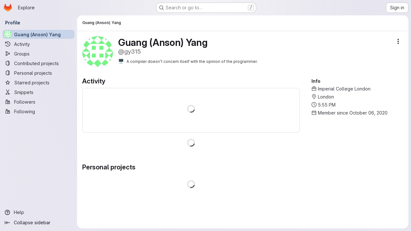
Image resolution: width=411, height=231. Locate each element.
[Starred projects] (38, 82)
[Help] (38, 212)
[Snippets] (38, 92)
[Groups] (38, 53)
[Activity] (38, 43)
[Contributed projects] (38, 63)
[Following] (38, 111)
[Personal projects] (38, 72)
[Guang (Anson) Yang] (38, 34)
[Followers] (38, 101)
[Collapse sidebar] (38, 222)
